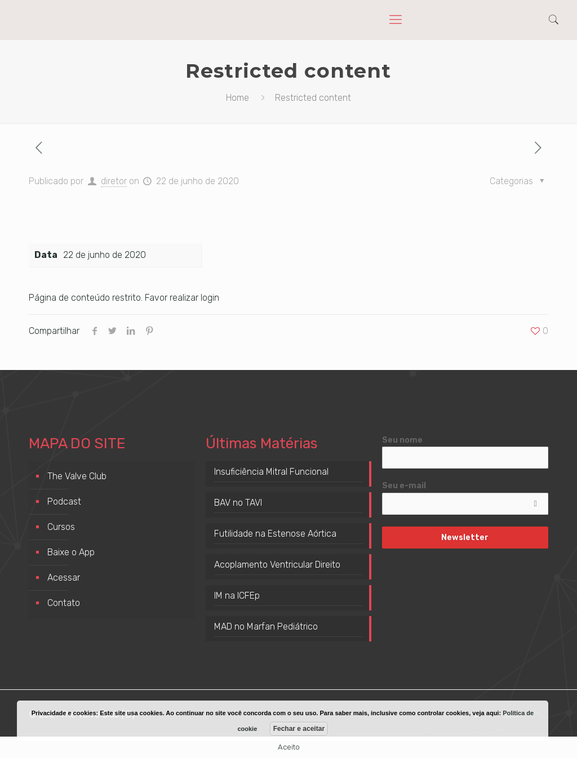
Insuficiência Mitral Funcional (271, 471)
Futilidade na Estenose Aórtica (275, 533)
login (210, 297)
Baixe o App (71, 552)
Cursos (61, 526)
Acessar (63, 577)
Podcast (64, 501)
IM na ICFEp (237, 595)
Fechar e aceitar (299, 729)
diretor (114, 181)
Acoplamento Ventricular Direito (277, 564)
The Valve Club (76, 476)
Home (237, 97)
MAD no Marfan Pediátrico (266, 626)
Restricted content (313, 97)
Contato (63, 603)
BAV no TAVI (238, 502)
